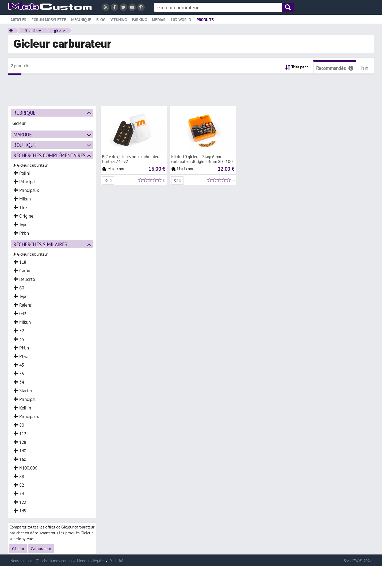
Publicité (116, 561)
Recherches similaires (40, 244)
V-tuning (118, 20)
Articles (18, 20)
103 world (180, 20)
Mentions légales (90, 561)
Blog (100, 20)
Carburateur (41, 549)
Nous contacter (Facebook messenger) (41, 561)
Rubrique (24, 112)
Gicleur (18, 549)
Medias (158, 20)
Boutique (24, 145)
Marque (22, 134)
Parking (139, 20)
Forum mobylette (49, 20)
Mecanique (81, 20)
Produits (205, 20)
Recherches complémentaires (49, 155)
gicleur (59, 30)
